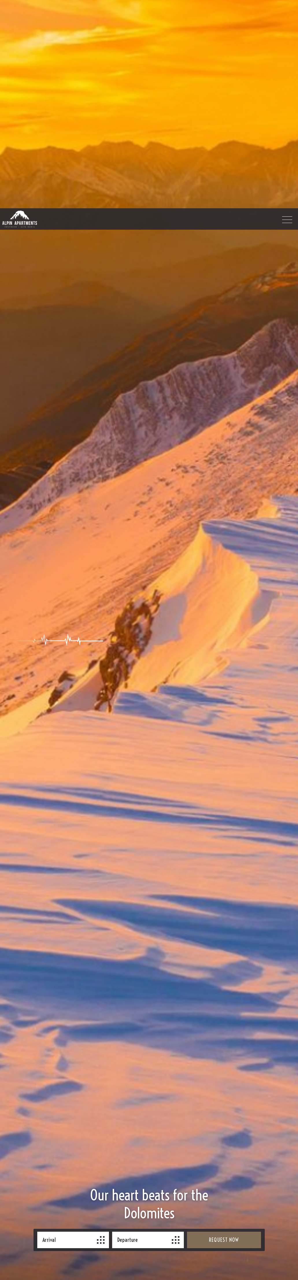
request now (224, 1083)
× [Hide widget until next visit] (19, 1243)
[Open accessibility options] (13, 1249)
